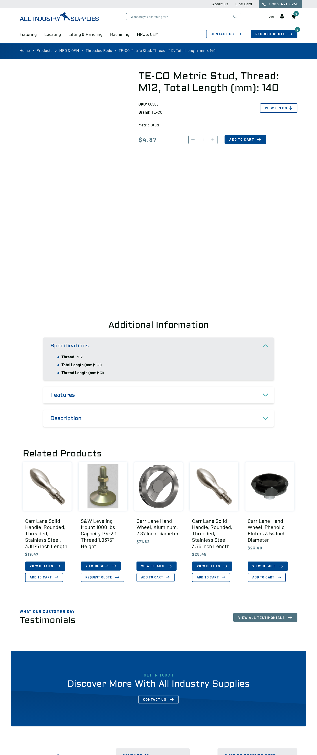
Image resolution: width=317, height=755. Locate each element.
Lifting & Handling (85, 34)
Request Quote (276, 33)
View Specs (275, 108)
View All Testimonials (261, 617)
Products (45, 50)
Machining (119, 34)
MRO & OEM (147, 34)
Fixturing (28, 34)
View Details (41, 566)
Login (276, 17)
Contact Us (221, 35)
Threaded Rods (99, 50)
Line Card (243, 3)
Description (162, 418)
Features (162, 395)
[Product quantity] (202, 139)
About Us (220, 3)
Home (25, 50)
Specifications (162, 345)
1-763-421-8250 (280, 4)
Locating (52, 34)
